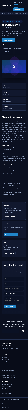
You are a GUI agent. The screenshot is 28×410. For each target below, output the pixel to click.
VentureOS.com (5, 359)
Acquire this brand (18, 9)
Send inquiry (10, 306)
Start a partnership (10, 216)
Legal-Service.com (6, 388)
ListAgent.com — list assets (8, 375)
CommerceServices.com (7, 391)
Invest (15, 6)
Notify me (23, 331)
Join (15, 2)
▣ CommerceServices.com (14, 13)
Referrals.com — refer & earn (9, 373)
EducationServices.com (7, 384)
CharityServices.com (6, 386)
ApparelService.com (6, 393)
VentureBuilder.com (6, 364)
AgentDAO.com (5, 361)
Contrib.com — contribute (8, 370)
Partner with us (7, 45)
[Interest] (14, 293)
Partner (20, 2)
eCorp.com (4, 357)
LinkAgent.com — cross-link (8, 377)
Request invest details (11, 234)
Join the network (9, 253)
